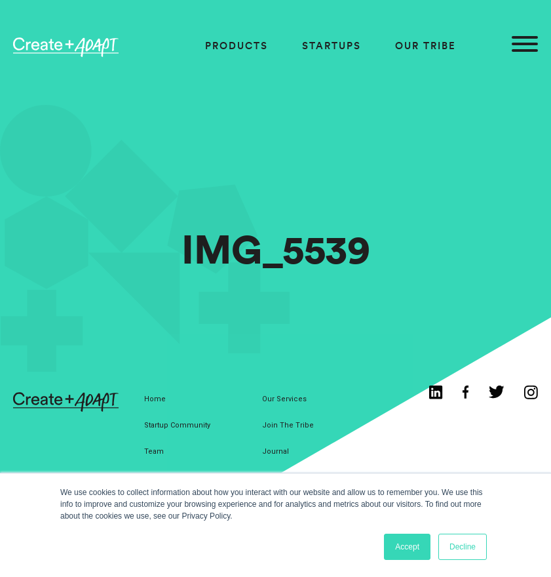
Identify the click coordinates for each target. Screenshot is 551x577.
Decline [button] (462, 546)
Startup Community (177, 425)
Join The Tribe (288, 425)
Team (154, 451)
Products (236, 45)
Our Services (284, 399)
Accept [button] (407, 546)
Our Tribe (425, 45)
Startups (331, 45)
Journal (275, 451)
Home (155, 399)
